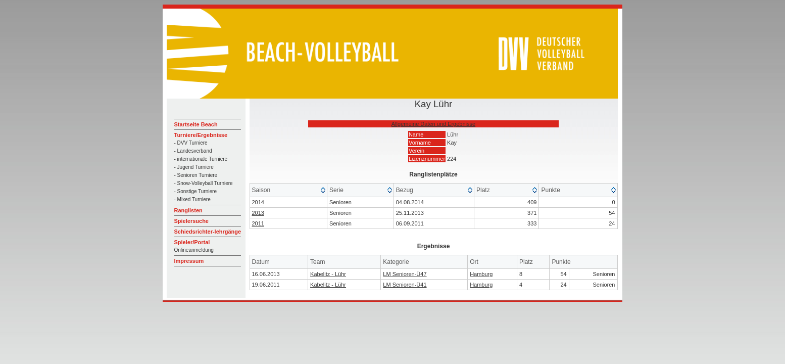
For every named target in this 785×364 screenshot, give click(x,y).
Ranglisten (188, 210)
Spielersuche (191, 221)
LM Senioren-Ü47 (404, 274)
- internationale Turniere (201, 159)
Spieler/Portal (192, 242)
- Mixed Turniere (192, 199)
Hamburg (481, 274)
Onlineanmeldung (194, 250)
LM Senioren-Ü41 (404, 285)
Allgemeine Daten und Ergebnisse (433, 124)
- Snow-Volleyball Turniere (203, 183)
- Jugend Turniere (194, 167)
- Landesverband (193, 151)
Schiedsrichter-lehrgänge (207, 232)
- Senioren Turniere (196, 175)
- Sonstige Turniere (195, 191)
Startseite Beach (196, 124)
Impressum (189, 261)
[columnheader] (288, 190)
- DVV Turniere (191, 143)
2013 (258, 213)
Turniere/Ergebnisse (201, 135)
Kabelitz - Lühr (328, 274)
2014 (258, 202)
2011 (258, 223)
